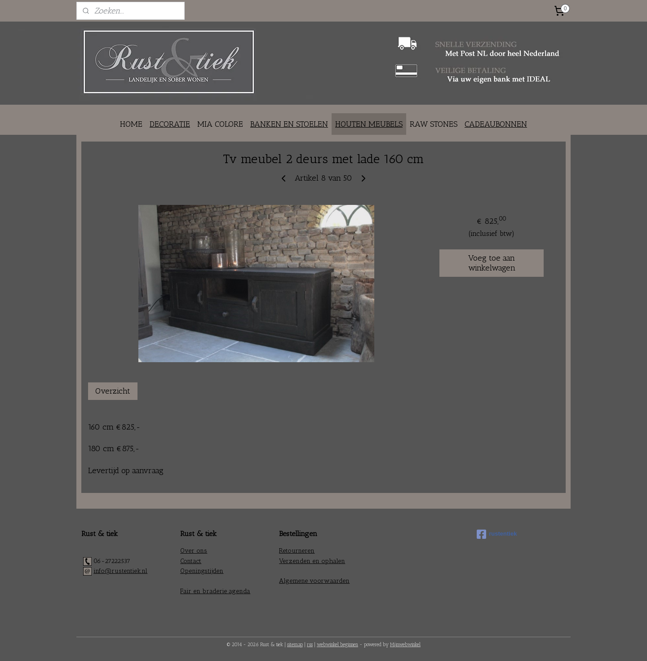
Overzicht (112, 391)
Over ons (193, 551)
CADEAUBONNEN (496, 124)
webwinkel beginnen (337, 645)
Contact (190, 561)
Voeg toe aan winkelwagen (491, 263)
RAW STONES (433, 124)
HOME (131, 124)
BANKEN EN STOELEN (289, 124)
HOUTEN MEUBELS (369, 124)
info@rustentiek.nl (120, 571)
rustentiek (497, 534)
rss (310, 645)
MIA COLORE (220, 124)
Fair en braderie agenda (215, 591)
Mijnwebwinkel (405, 645)
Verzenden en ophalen (312, 561)
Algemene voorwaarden (314, 581)
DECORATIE (170, 124)
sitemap (295, 645)
